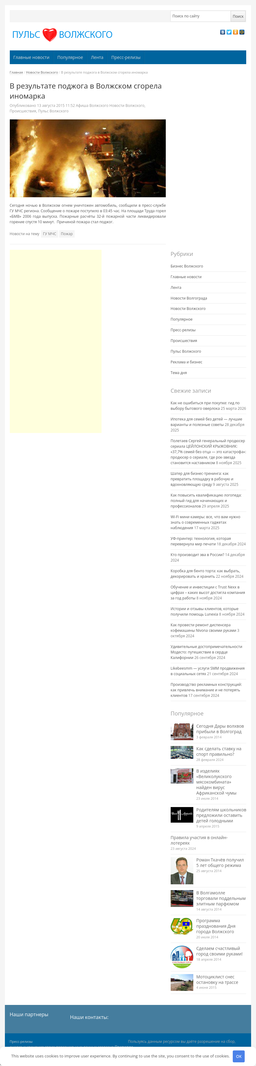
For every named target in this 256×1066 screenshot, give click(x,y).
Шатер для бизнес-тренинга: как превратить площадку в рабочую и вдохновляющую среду (202, 479)
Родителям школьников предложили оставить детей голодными (221, 815)
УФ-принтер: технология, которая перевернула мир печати (201, 541)
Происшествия (23, 111)
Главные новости (31, 57)
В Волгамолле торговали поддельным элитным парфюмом (221, 898)
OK (239, 1056)
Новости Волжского (42, 72)
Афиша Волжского (92, 105)
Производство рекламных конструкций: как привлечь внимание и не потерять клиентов (206, 690)
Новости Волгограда (189, 298)
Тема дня (179, 372)
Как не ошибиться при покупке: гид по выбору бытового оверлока (205, 405)
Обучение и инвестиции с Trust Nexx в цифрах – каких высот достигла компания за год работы (208, 592)
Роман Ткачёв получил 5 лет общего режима (220, 862)
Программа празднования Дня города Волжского (216, 926)
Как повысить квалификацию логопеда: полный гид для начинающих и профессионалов (206, 501)
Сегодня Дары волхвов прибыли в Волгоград (220, 728)
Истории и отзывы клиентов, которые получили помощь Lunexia (205, 611)
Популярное (70, 57)
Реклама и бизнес (186, 362)
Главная (16, 72)
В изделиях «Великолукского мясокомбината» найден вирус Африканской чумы (216, 782)
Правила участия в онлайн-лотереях (199, 840)
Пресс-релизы (125, 57)
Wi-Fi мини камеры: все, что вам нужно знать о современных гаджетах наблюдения (205, 522)
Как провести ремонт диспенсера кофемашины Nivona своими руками (203, 627)
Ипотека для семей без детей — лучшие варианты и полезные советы (206, 422)
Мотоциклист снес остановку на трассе (217, 979)
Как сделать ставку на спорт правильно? (219, 751)
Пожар (67, 233)
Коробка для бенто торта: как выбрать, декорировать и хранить (205, 573)
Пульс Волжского (53, 111)
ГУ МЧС (49, 233)
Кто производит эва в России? (197, 554)
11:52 (56, 105)
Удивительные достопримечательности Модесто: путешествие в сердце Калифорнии (206, 652)
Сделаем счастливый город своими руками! (219, 951)
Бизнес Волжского (187, 266)
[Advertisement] (56, 341)
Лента (97, 57)
